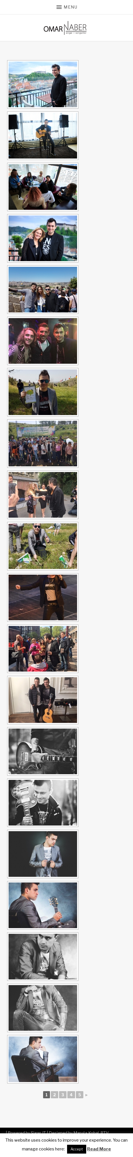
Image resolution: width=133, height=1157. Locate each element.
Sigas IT (38, 1132)
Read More (99, 1149)
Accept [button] (76, 1149)
